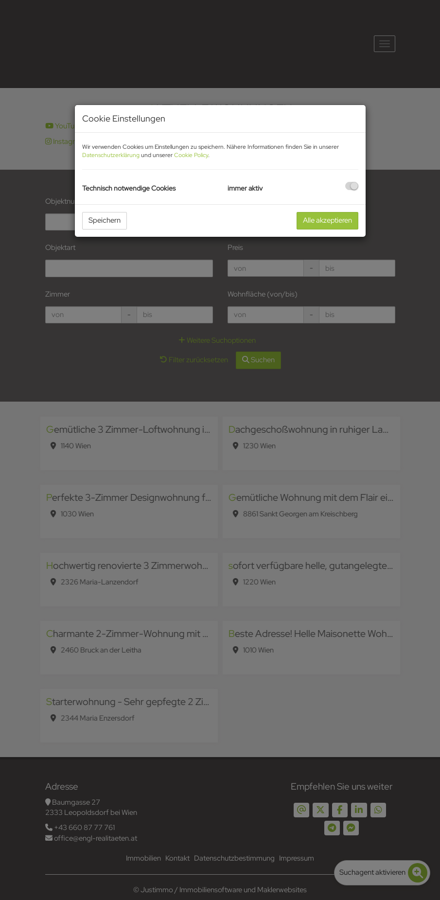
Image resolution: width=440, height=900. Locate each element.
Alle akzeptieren (327, 220)
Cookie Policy (191, 155)
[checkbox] (351, 186)
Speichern (104, 220)
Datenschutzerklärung (111, 155)
